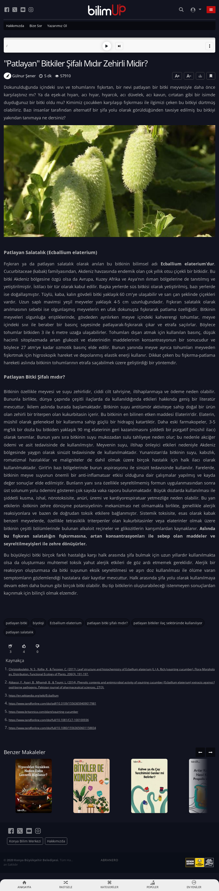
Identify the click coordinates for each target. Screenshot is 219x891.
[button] (209, 46)
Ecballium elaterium (66, 622)
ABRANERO (109, 866)
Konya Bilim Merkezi (25, 847)
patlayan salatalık (19, 631)
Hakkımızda (15, 25)
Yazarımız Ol (57, 25)
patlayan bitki (16, 622)
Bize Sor (36, 25)
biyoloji (38, 622)
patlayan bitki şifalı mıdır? (107, 622)
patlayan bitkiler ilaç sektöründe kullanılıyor (168, 622)
